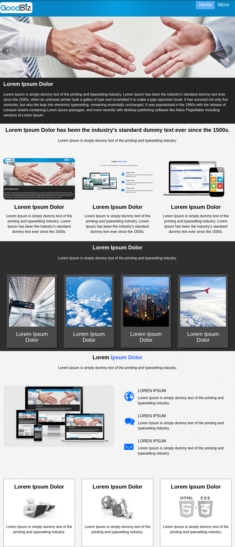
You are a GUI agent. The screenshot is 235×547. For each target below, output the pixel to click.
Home (205, 5)
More (223, 5)
